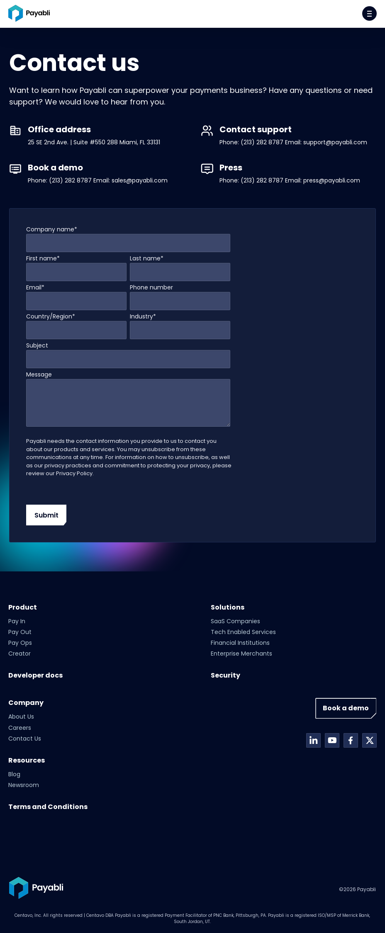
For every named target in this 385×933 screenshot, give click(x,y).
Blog (14, 774)
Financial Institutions (240, 642)
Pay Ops (20, 642)
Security (225, 675)
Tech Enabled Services (243, 632)
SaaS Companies (235, 621)
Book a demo (346, 708)
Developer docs (35, 675)
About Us (21, 716)
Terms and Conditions (48, 807)
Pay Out (20, 632)
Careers (19, 727)
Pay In (16, 621)
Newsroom (23, 785)
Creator (19, 653)
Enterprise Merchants (241, 653)
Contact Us (24, 738)
